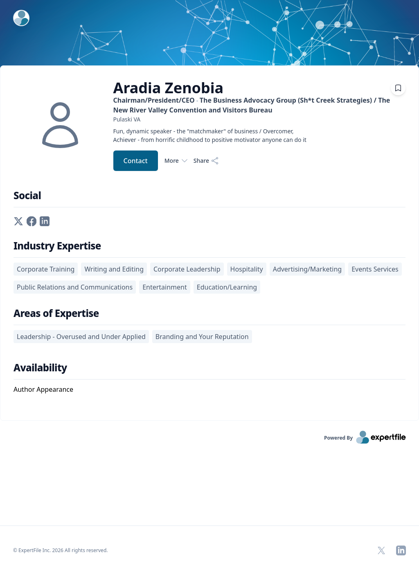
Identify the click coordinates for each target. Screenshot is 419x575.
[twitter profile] (18, 220)
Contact (136, 160)
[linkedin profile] (45, 220)
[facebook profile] (31, 220)
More (175, 161)
